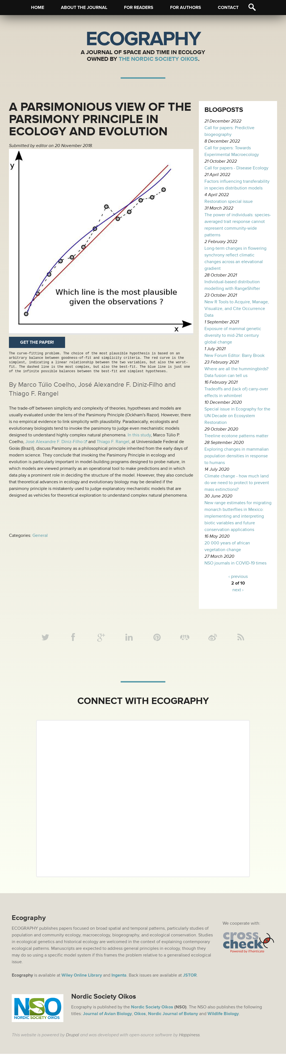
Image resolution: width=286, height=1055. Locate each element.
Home (37, 7)
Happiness (189, 1036)
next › (238, 590)
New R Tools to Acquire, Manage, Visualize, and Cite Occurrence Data (236, 308)
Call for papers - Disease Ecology (236, 168)
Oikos (140, 1015)
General (40, 535)
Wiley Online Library (81, 976)
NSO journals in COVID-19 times (235, 563)
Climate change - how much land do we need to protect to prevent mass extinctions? (236, 482)
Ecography (143, 39)
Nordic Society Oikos (152, 1008)
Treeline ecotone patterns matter (236, 436)
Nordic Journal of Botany (173, 1015)
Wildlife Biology (223, 1015)
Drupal (72, 1036)
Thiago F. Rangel (113, 441)
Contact (228, 7)
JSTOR (190, 976)
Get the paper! (37, 342)
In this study (139, 435)
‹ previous (238, 576)
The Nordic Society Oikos (158, 59)
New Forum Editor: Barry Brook (234, 355)
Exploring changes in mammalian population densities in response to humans (236, 455)
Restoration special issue (228, 201)
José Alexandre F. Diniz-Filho (54, 441)
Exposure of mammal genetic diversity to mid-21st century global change (232, 335)
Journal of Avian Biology (107, 1015)
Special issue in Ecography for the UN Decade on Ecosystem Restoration (237, 415)
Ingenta (119, 976)
